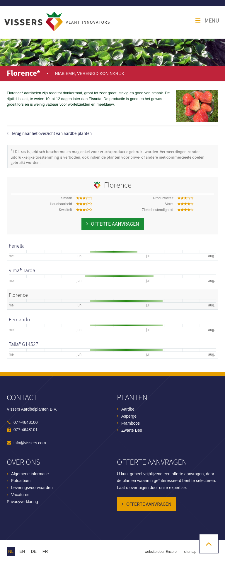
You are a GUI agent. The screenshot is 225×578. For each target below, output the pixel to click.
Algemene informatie (30, 473)
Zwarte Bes (131, 430)
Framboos (130, 423)
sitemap (190, 552)
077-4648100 (25, 422)
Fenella (17, 246)
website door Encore (161, 552)
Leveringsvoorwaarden (32, 487)
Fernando (19, 319)
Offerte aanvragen (115, 224)
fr (45, 551)
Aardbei (128, 409)
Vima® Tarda (22, 270)
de (33, 551)
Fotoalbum (20, 480)
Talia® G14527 (23, 344)
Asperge (129, 416)
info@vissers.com (29, 442)
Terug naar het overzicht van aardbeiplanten (51, 133)
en (22, 551)
